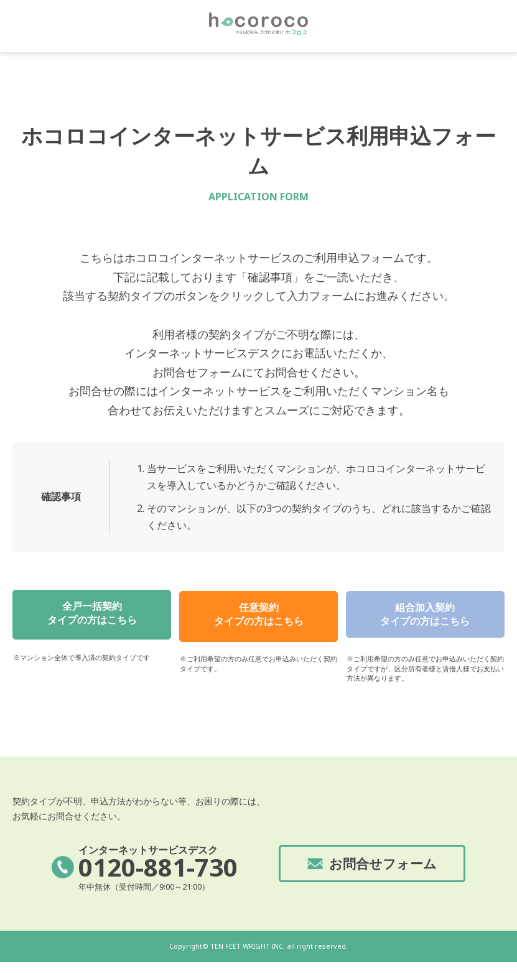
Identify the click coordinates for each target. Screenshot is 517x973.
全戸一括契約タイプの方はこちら (92, 616)
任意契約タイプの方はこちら (259, 616)
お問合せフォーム (383, 874)
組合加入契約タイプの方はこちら (425, 616)
